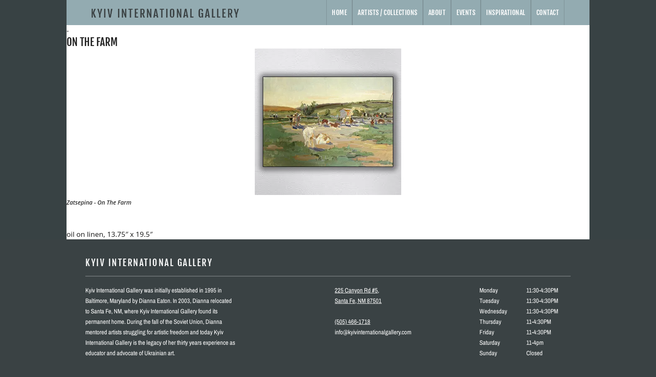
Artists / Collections (388, 12)
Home (339, 12)
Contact (547, 12)
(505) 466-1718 (352, 321)
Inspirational (505, 12)
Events (465, 12)
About (437, 12)
